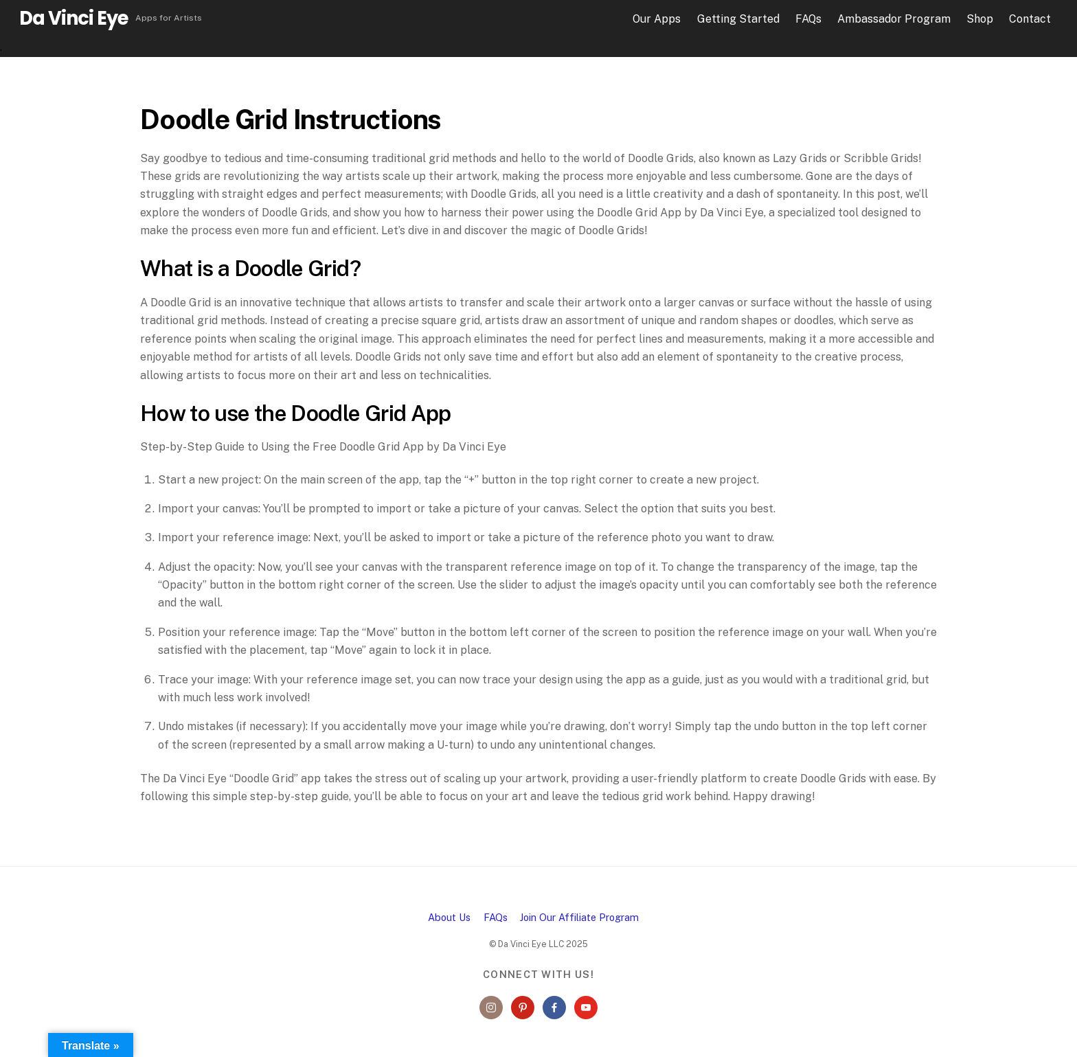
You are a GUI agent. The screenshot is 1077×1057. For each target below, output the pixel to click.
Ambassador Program (894, 18)
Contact (1030, 18)
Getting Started (738, 18)
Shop (979, 18)
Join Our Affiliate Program (579, 917)
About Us (449, 917)
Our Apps (657, 18)
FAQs (808, 18)
